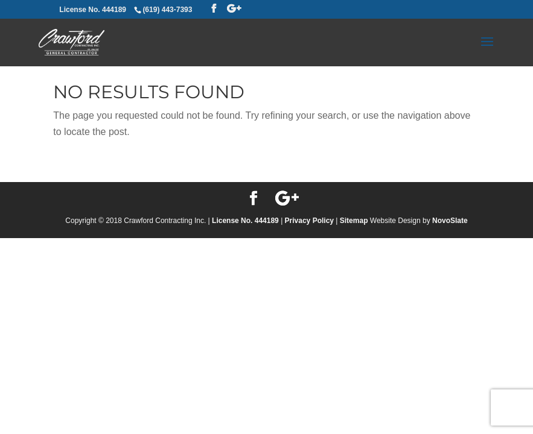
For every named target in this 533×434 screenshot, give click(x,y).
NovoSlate (450, 220)
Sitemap (354, 220)
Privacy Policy (309, 220)
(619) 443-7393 (167, 9)
